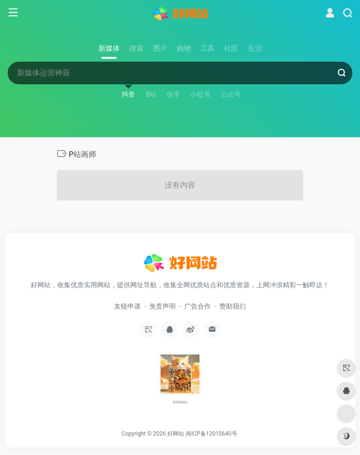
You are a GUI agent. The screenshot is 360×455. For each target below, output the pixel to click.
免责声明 (162, 306)
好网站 (175, 433)
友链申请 (127, 306)
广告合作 (197, 306)
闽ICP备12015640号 (211, 433)
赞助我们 (232, 306)
